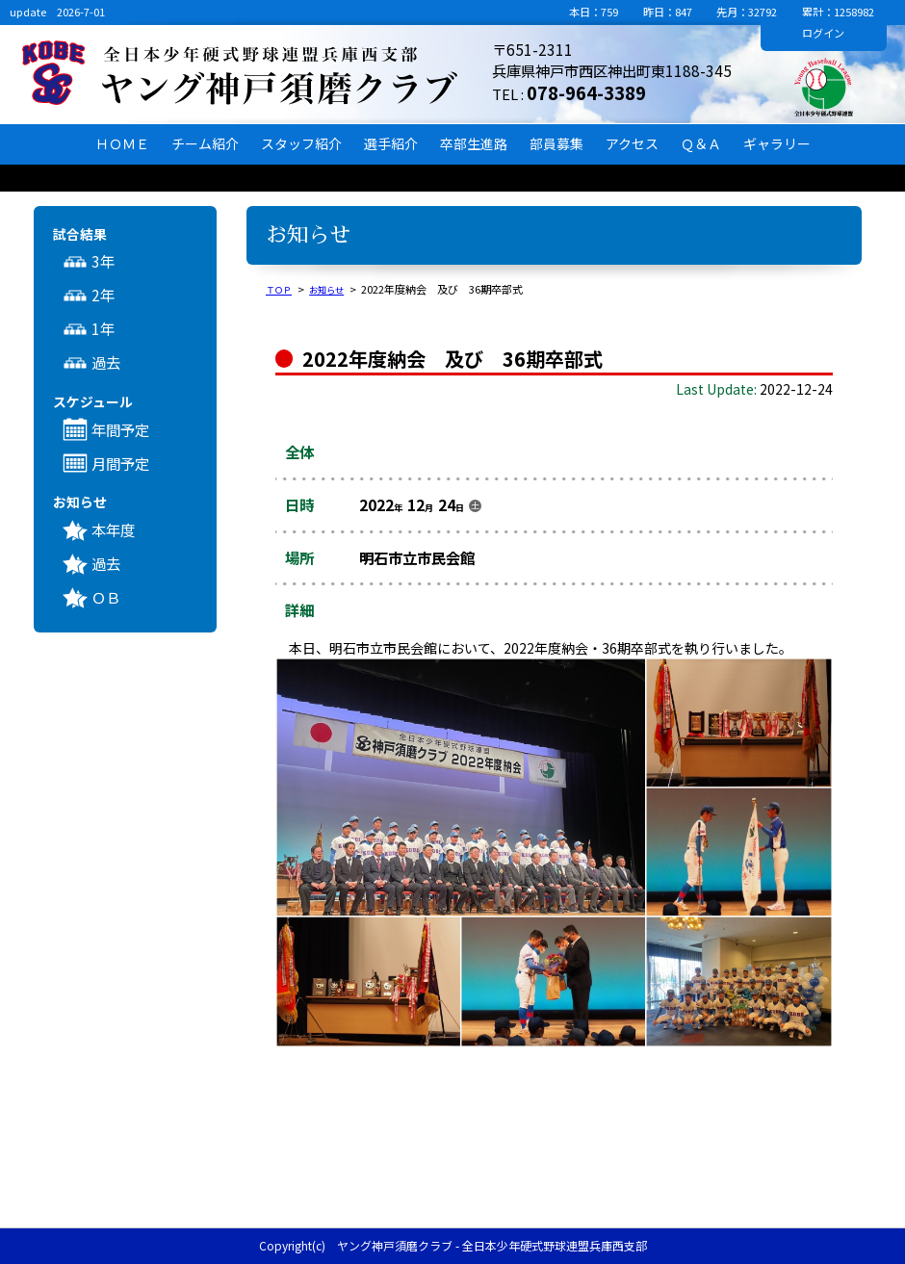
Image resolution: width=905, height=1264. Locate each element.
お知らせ (336, 289)
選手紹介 (391, 143)
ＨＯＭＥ (122, 143)
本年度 (113, 529)
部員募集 (556, 143)
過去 (105, 362)
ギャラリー (777, 143)
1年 (103, 328)
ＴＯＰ (281, 289)
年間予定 (120, 429)
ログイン (823, 32)
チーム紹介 (205, 143)
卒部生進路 (473, 143)
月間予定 (120, 463)
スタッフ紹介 (301, 143)
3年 (103, 260)
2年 (103, 294)
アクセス (632, 143)
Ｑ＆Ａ (701, 143)
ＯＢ (105, 596)
